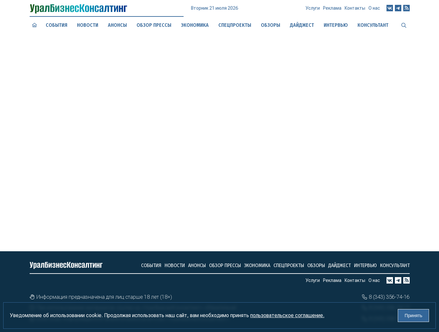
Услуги (313, 10)
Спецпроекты (234, 25)
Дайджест (339, 265)
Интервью (365, 265)
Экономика (195, 25)
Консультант (395, 265)
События (56, 25)
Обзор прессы (154, 25)
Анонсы (117, 24)
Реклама (332, 11)
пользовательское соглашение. (287, 315)
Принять (413, 315)
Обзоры (316, 265)
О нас (374, 10)
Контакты (355, 10)
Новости (87, 25)
